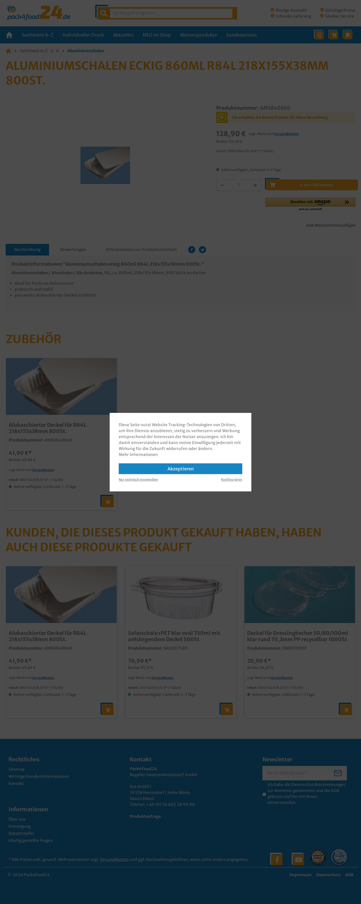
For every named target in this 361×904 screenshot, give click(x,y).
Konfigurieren (231, 479)
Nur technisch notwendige (138, 479)
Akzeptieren (180, 469)
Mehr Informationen (138, 454)
